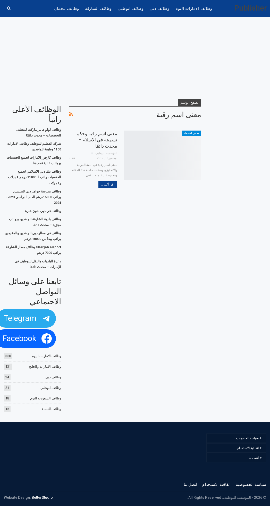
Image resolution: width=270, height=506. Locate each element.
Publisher (250, 7)
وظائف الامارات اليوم (193, 8)
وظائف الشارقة (98, 8)
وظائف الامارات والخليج (45, 366)
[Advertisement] (135, 58)
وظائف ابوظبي (131, 8)
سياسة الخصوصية (247, 438)
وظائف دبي (159, 8)
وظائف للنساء (51, 409)
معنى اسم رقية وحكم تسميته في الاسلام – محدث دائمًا (97, 140)
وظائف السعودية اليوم (45, 398)
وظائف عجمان (66, 8)
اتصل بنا (253, 458)
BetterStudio (42, 497)
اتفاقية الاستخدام (248, 448)
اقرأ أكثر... (107, 184)
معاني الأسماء (191, 133)
